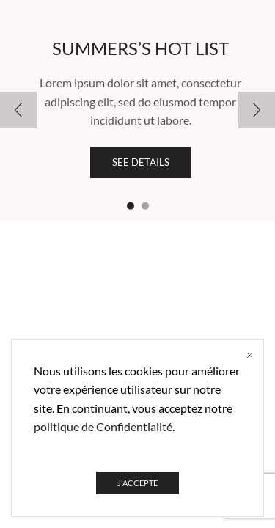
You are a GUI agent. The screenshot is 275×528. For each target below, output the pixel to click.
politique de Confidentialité (103, 426)
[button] (130, 206)
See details (140, 162)
